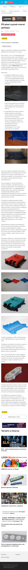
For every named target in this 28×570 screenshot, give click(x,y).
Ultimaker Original (6, 46)
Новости (5, 6)
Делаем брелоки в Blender (9, 487)
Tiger (2, 31)
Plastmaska (12, 64)
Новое (21, 6)
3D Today (3, 11)
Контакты (3, 554)
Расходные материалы (14, 11)
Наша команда (5, 557)
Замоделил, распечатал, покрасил (12, 506)
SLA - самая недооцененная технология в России (13, 450)
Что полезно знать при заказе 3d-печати (12, 525)
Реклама (5, 19)
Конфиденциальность (8, 567)
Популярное (12, 6)
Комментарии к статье (14, 417)
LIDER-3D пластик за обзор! (10, 469)
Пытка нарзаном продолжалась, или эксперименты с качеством (12, 545)
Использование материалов (10, 566)
